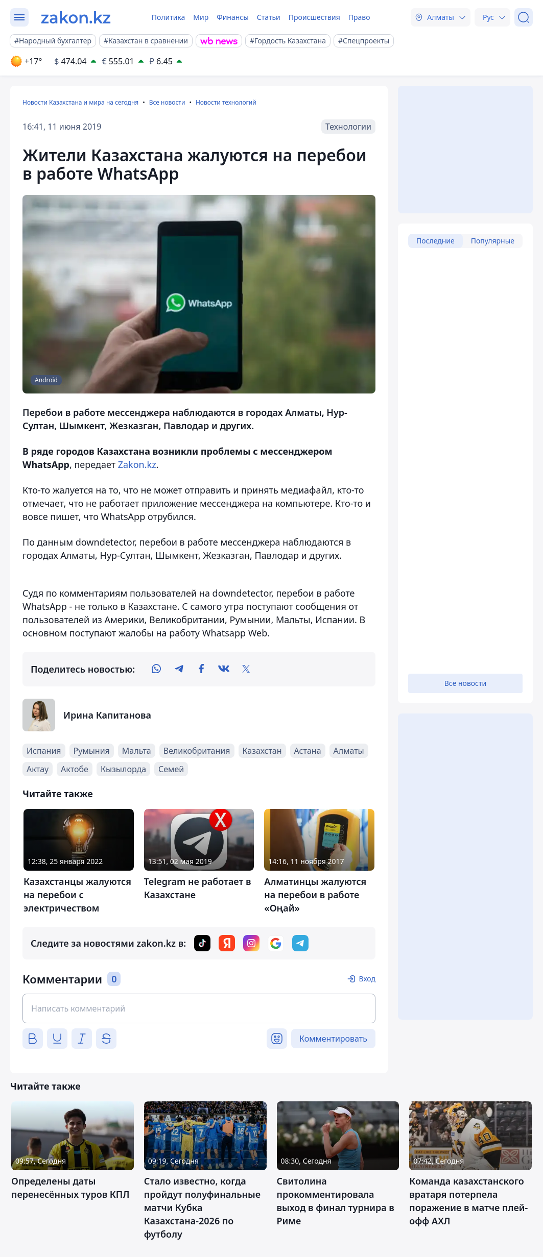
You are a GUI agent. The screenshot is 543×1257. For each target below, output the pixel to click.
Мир (200, 17)
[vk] (224, 669)
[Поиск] (523, 17)
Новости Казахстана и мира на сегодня (80, 102)
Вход (367, 978)
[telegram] (179, 669)
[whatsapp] (156, 669)
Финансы (233, 17)
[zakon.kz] (76, 17)
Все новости (167, 102)
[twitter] (246, 669)
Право (359, 17)
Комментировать (333, 1038)
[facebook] (201, 669)
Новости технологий (226, 102)
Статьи (268, 17)
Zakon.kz (137, 464)
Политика (168, 17)
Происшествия (314, 17)
